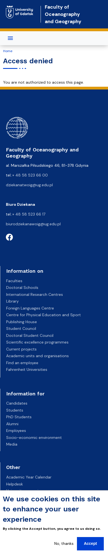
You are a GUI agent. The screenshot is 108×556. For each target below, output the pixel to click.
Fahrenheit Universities (26, 369)
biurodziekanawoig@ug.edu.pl (33, 223)
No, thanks (64, 543)
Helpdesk (14, 484)
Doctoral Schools (22, 287)
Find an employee (22, 362)
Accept (90, 543)
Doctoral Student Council (29, 335)
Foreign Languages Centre (30, 308)
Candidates (16, 403)
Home (7, 51)
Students (14, 410)
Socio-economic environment (34, 437)
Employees (16, 430)
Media (11, 444)
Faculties (14, 280)
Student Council (21, 328)
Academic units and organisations (37, 355)
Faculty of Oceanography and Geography (63, 14)
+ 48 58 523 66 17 (28, 214)
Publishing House (21, 321)
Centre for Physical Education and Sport (43, 314)
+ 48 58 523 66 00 (30, 175)
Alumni (12, 423)
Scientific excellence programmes (37, 342)
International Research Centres (34, 294)
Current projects (21, 349)
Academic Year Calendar (28, 477)
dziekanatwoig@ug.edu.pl (29, 184)
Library (12, 301)
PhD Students (19, 416)
